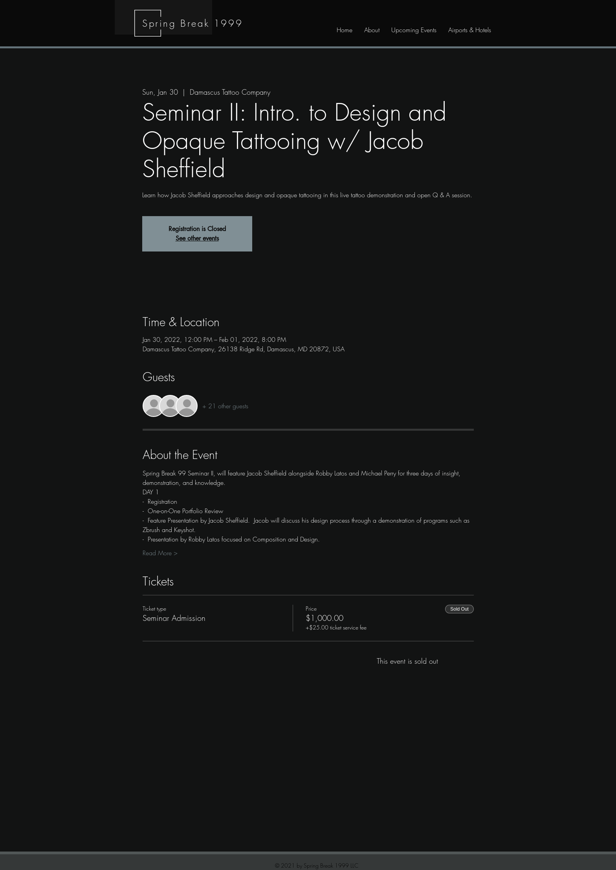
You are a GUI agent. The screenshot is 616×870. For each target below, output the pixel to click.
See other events (197, 238)
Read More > (160, 553)
